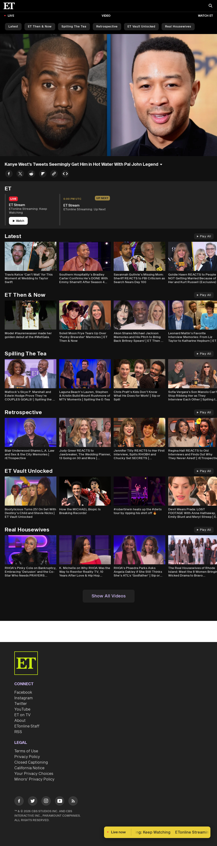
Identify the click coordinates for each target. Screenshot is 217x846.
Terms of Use (26, 751)
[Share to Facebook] (9, 174)
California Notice (29, 768)
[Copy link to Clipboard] (54, 174)
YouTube (22, 709)
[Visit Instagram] (46, 801)
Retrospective (107, 26)
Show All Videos (109, 596)
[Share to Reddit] (31, 174)
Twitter (20, 704)
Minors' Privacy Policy (34, 779)
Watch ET (205, 16)
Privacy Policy (27, 757)
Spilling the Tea (74, 26)
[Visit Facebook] (19, 801)
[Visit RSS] (73, 801)
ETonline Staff (26, 726)
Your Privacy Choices (33, 774)
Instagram (23, 698)
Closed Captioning (31, 762)
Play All (204, 236)
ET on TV (22, 715)
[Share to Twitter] (20, 174)
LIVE (11, 16)
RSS (18, 732)
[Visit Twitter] (32, 801)
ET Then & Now (40, 26)
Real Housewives (178, 26)
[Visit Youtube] (59, 801)
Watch (18, 221)
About (20, 720)
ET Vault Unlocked (141, 26)
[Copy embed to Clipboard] (65, 174)
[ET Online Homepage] (11, 6)
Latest (13, 26)
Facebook (23, 692)
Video (106, 16)
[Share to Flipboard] (43, 174)
